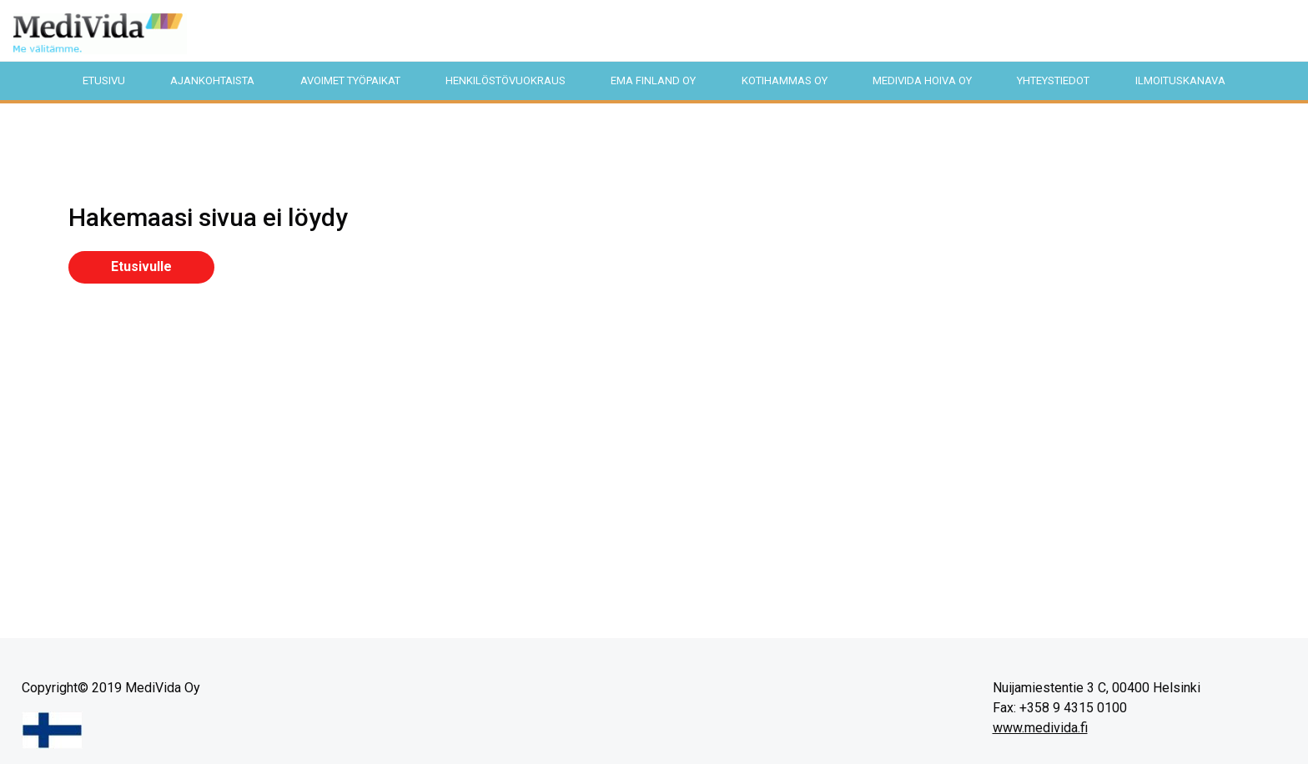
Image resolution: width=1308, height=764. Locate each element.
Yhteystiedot (1053, 80)
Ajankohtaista (212, 80)
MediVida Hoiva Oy (922, 80)
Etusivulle (141, 266)
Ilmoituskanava (1180, 80)
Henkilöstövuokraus (505, 80)
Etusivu (104, 80)
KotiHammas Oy (785, 80)
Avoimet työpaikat (350, 80)
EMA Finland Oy (653, 80)
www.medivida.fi (1040, 728)
